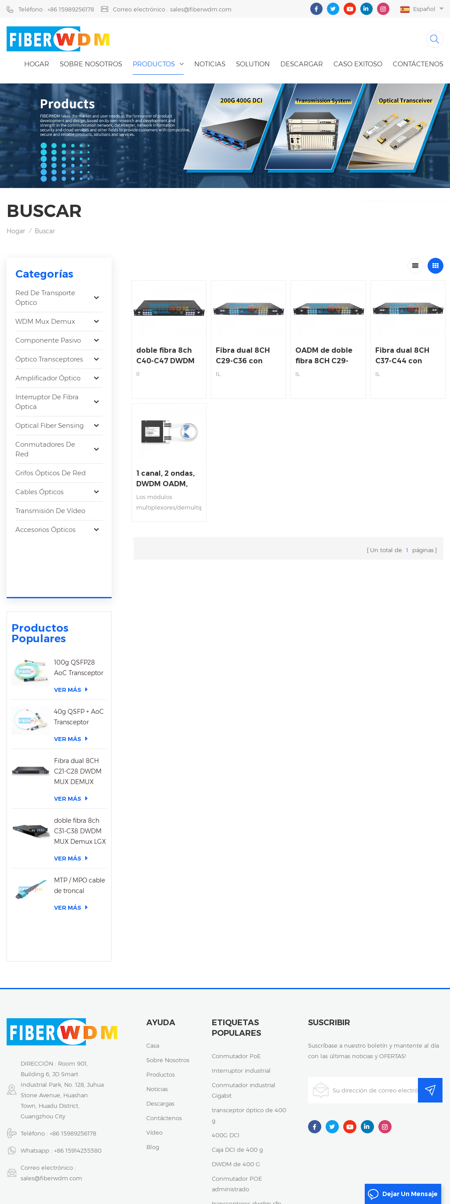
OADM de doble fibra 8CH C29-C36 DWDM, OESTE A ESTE (323, 356)
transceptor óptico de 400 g (249, 1018)
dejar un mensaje (402, 1194)
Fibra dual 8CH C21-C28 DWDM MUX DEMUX (78, 717)
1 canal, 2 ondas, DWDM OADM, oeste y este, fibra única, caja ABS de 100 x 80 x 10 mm (169, 479)
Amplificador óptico (47, 378)
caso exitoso (358, 64)
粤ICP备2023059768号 (330, 1166)
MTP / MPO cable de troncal (79, 832)
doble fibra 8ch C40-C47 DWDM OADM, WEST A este (165, 356)
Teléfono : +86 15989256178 (56, 9)
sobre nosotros (167, 963)
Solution (253, 64)
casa (152, 948)
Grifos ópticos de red (50, 473)
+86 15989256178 (73, 1036)
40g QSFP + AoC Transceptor (79, 663)
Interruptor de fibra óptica (47, 402)
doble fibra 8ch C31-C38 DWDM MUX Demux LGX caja (80, 778)
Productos (154, 64)
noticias (209, 64)
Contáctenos (418, 64)
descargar (301, 64)
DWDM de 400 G (236, 1067)
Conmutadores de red (45, 449)
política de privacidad (400, 1166)
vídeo (154, 1035)
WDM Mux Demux (45, 321)
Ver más (71, 636)
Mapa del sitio (212, 1177)
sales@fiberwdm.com (51, 1081)
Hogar (36, 64)
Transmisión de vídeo (50, 510)
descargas (160, 1006)
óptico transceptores (49, 359)
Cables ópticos (39, 492)
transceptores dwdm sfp (246, 1106)
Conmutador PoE (236, 959)
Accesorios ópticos (45, 529)
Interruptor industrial (241, 973)
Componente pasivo (48, 340)
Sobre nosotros (91, 64)
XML (248, 1177)
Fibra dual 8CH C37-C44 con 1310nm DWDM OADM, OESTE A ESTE (404, 356)
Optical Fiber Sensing (49, 425)
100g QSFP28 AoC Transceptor (78, 614)
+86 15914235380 (78, 1053)
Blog (152, 1050)
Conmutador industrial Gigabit (244, 993)
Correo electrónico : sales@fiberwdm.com (172, 9)
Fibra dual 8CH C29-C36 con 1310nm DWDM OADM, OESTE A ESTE (245, 356)
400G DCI (226, 1038)
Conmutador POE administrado (237, 1087)
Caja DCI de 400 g (237, 1052)
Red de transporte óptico (45, 298)
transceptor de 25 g (239, 1121)
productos (160, 977)
